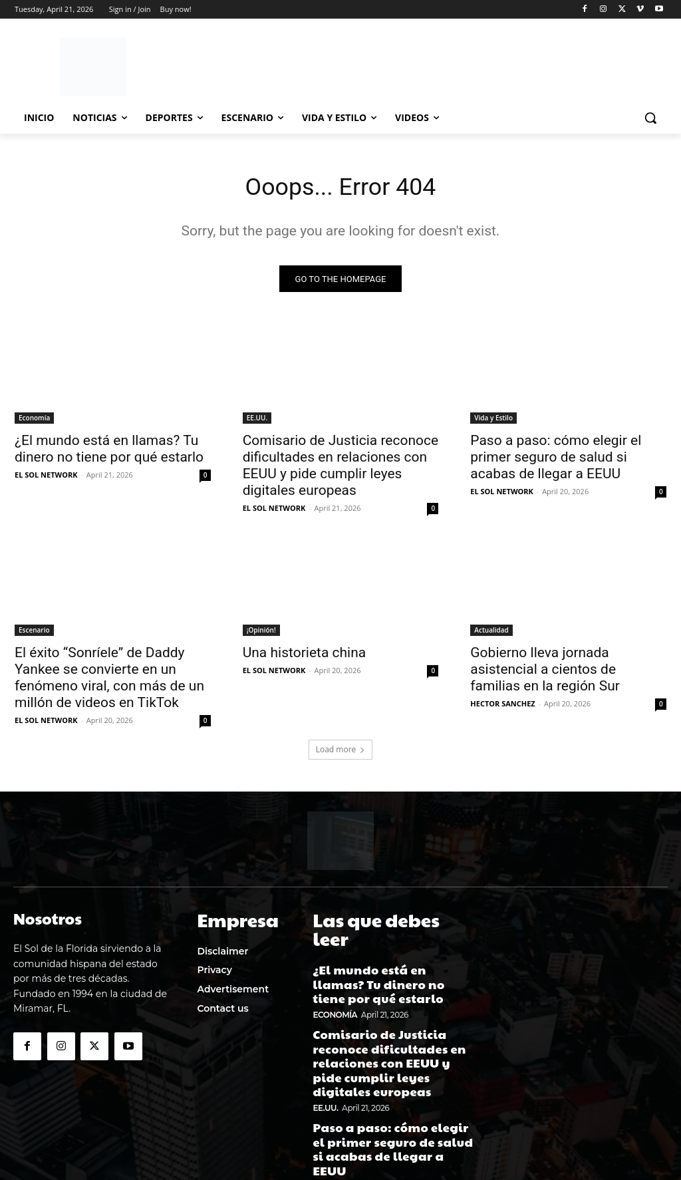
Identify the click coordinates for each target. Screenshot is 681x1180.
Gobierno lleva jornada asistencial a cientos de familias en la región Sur (545, 673)
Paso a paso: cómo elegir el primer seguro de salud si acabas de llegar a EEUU (555, 460)
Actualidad (491, 634)
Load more (341, 753)
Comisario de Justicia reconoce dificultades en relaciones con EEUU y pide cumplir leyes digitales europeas (340, 469)
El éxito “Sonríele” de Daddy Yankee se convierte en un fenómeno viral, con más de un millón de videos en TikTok (109, 681)
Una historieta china (304, 656)
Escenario (34, 634)
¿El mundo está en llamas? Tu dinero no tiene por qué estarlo (109, 452)
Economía (34, 421)
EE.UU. (257, 421)
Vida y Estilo (493, 421)
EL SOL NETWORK (46, 478)
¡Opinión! (261, 634)
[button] (650, 118)
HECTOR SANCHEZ (502, 707)
